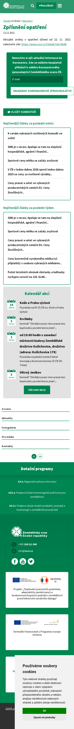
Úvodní (7, 20)
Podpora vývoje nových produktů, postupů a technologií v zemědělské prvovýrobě (37, 507)
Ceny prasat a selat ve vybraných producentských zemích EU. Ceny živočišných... (29, 187)
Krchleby (26, 319)
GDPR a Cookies (14, 708)
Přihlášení (46, 5)
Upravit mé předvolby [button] (44, 717)
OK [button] (44, 710)
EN (40, 456)
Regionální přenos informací (37, 481)
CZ (34, 456)
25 (11, 305)
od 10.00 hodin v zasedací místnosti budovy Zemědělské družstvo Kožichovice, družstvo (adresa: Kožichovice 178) (42, 343)
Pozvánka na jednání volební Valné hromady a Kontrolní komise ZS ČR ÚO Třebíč (41, 361)
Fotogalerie (9, 427)
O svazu (6, 408)
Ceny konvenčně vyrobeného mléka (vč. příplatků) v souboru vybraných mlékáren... (35, 261)
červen (11, 324)
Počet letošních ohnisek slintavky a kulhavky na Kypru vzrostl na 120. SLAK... (36, 274)
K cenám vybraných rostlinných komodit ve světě (35, 135)
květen (11, 308)
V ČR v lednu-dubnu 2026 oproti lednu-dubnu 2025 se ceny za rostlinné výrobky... (35, 172)
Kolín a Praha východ (35, 303)
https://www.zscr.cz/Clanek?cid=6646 (44, 44)
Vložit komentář (22, 112)
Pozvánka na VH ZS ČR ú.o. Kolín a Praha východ (42, 309)
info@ (25, 550)
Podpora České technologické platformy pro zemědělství (37, 494)
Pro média (8, 436)
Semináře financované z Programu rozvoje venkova (37, 633)
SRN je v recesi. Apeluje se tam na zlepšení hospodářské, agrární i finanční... (34, 149)
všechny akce (37, 389)
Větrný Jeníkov (30, 372)
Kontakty (7, 446)
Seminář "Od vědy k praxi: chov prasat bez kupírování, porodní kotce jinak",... (42, 325)
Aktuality (27, 20)
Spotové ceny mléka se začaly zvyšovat (33, 160)
